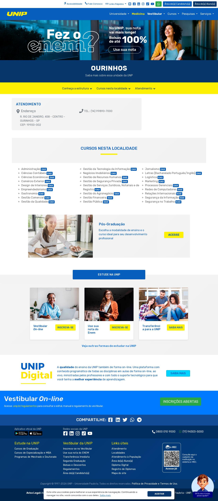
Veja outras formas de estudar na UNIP (109, 346)
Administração (34, 169)
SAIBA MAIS (178, 373)
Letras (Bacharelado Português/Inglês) (173, 173)
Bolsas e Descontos (74, 465)
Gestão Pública (96, 201)
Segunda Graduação (74, 461)
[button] (105, 495)
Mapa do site (119, 473)
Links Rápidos (114, 3)
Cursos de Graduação (26, 448)
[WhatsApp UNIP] (158, 4)
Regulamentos (71, 469)
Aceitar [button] (159, 494)
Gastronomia (32, 193)
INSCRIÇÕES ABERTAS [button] (180, 402)
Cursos (172, 13)
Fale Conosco (94, 3)
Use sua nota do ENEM (76, 452)
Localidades (118, 452)
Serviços (206, 13)
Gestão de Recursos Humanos (105, 177)
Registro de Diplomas (124, 469)
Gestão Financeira (98, 197)
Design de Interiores (37, 185)
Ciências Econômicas (38, 177)
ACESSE (173, 234)
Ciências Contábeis (37, 173)
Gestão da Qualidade (38, 201)
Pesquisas (189, 13)
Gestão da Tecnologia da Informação (110, 169)
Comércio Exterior (36, 181)
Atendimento (145, 88)
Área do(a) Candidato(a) (76, 473)
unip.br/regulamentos (25, 406)
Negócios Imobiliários (100, 173)
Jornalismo (155, 169)
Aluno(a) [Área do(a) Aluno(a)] (205, 4)
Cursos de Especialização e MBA (32, 452)
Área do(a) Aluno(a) (122, 461)
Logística (154, 177)
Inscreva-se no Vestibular (77, 448)
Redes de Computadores (164, 189)
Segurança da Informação (165, 197)
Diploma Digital (120, 465)
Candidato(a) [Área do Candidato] (177, 4)
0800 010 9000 (165, 431)
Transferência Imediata (76, 456)
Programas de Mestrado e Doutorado (35, 456)
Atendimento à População (126, 456)
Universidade (118, 13)
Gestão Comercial (36, 197)
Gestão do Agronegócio (101, 193)
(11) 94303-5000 (193, 431)
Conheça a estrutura (77, 88)
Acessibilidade (73, 3)
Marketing (155, 181)
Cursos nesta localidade (114, 88)
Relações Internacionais (163, 193)
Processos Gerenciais (162, 185)
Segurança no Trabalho (163, 201)
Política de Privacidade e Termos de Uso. (155, 483)
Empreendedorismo (37, 189)
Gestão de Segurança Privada (105, 181)
